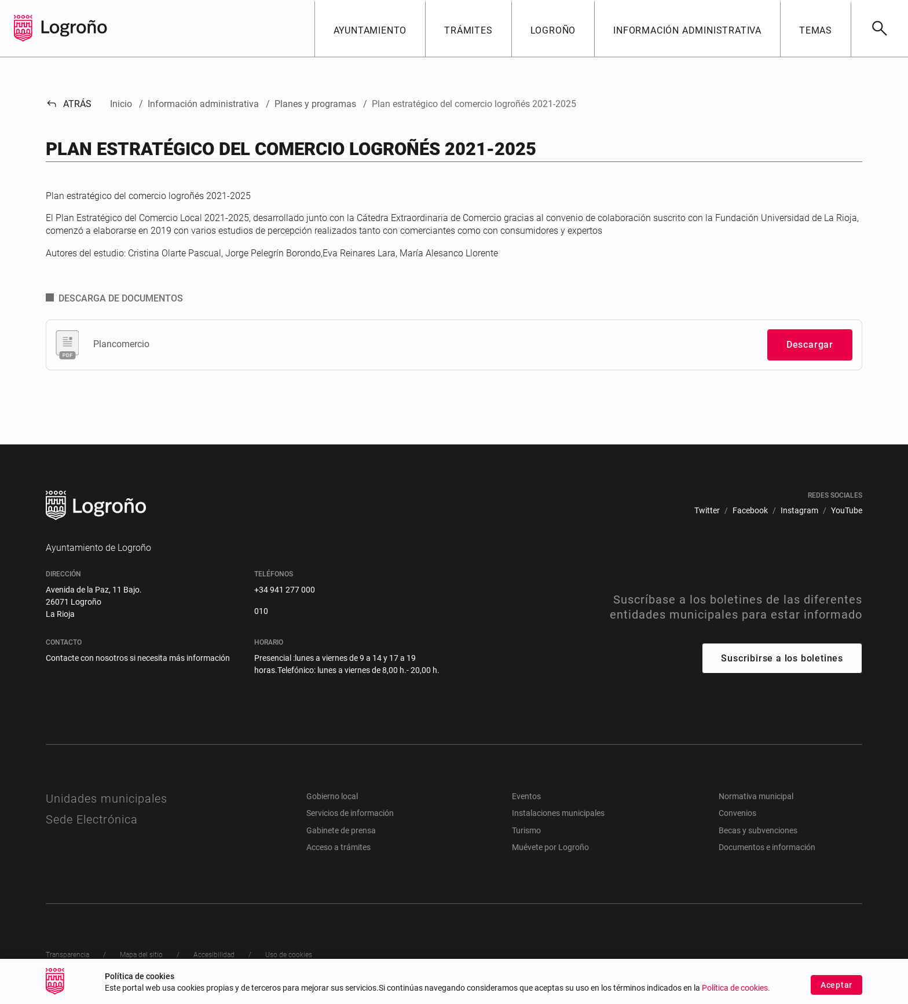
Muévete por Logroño (550, 847)
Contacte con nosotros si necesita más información (138, 658)
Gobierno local (332, 796)
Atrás (68, 103)
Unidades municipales (106, 799)
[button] (370, 28)
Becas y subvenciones (758, 830)
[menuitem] (707, 511)
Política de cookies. (736, 990)
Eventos (526, 796)
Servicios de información (350, 813)
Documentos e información (767, 847)
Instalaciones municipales (558, 813)
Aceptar (836, 986)
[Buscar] (879, 28)
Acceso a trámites (338, 847)
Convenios (737, 813)
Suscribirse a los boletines (782, 658)
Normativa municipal (756, 796)
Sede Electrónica (92, 819)
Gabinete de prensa (341, 830)
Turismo (526, 830)
